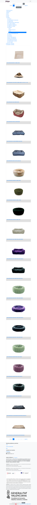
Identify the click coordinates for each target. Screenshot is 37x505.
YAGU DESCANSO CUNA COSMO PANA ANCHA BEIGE (15, 239)
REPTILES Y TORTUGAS (10, 43)
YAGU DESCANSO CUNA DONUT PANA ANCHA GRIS (14, 337)
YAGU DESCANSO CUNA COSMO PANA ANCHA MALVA (15, 258)
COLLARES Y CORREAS (11, 23)
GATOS (8, 15)
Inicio (7, 444)
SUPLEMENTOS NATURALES (12, 39)
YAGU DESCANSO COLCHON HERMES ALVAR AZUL (14, 141)
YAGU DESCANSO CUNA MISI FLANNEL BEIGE (14, 180)
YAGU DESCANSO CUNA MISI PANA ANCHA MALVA (14, 376)
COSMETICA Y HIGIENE (11, 26)
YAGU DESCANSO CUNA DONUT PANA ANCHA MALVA (15, 317)
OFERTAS (7, 12)
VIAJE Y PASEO (10, 42)
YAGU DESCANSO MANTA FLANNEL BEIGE (13, 62)
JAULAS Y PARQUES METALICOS (13, 33)
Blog (6, 448)
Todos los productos (9, 10)
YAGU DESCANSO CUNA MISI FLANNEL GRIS (13, 219)
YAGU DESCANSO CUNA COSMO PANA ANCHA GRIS (15, 278)
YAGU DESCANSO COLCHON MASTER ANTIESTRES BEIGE (15, 435)
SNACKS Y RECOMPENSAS (12, 38)
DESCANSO (10, 27)
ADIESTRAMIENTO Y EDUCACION (13, 20)
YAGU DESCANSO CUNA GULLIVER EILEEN (13, 121)
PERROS (8, 17)
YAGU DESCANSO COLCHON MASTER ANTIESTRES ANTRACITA (16, 415)
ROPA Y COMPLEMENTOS (12, 37)
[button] (19, 7)
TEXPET (10, 31)
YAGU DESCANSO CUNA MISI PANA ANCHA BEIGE (14, 356)
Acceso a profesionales (9, 446)
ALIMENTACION (10, 21)
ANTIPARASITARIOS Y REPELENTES (13, 22)
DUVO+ (10, 28)
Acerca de (15, 457)
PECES (8, 16)
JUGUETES (9, 34)
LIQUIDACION (8, 11)
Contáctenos (8, 451)
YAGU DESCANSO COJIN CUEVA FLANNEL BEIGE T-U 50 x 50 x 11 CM (17, 82)
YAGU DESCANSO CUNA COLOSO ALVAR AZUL (14, 160)
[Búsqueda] (24, 4)
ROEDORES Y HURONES (10, 44)
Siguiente (26, 5)
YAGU (9, 32)
